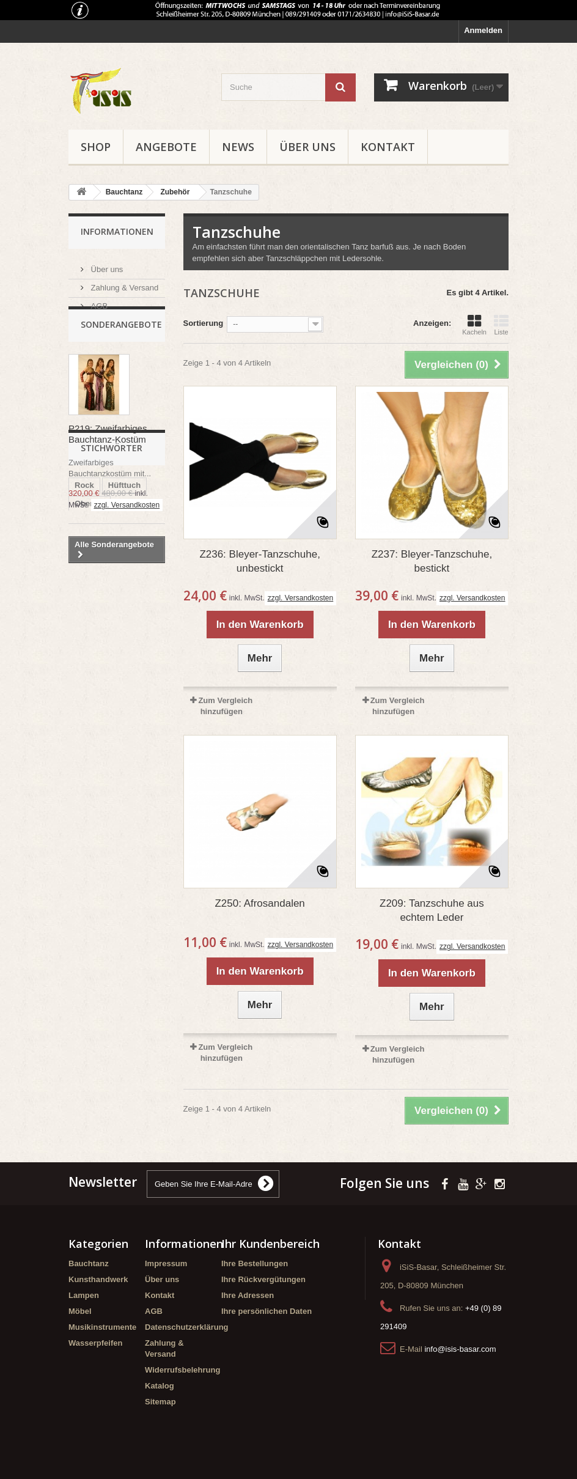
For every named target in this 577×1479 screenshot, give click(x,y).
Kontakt (388, 146)
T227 (84, 714)
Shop (96, 146)
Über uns (307, 146)
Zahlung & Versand (123, 282)
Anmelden (483, 30)
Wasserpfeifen (95, 1343)
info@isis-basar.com (460, 1349)
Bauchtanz (88, 1263)
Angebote (166, 146)
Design (120, 714)
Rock (84, 659)
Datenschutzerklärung (187, 1327)
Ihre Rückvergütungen (263, 1279)
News (238, 146)
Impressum (166, 1263)
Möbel (80, 1311)
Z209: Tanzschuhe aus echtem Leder (432, 910)
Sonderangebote (121, 347)
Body (118, 769)
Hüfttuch (124, 659)
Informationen (117, 231)
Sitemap (160, 1401)
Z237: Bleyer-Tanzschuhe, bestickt (432, 561)
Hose (84, 769)
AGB (98, 301)
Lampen (83, 1295)
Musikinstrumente (102, 1327)
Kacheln (474, 325)
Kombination (99, 732)
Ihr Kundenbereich (270, 1243)
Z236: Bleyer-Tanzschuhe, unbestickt (259, 561)
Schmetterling (101, 696)
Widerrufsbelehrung (182, 1369)
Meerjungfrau (100, 751)
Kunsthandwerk (98, 1279)
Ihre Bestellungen (254, 1263)
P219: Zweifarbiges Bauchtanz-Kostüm (107, 456)
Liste (501, 325)
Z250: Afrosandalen (259, 903)
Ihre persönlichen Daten (266, 1311)
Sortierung (203, 323)
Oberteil (90, 677)
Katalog (159, 1385)
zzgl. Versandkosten (127, 527)
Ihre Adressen (247, 1295)
